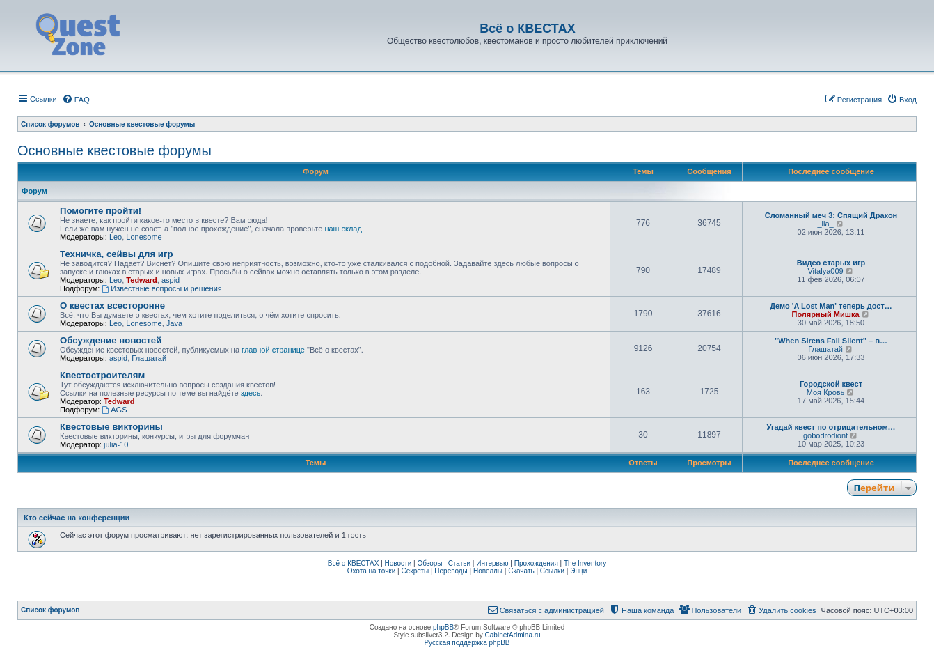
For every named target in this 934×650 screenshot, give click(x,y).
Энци (578, 571)
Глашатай (149, 358)
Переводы (450, 571)
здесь (251, 393)
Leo (115, 237)
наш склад (342, 228)
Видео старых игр (831, 262)
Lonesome (143, 237)
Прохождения (536, 563)
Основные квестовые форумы (114, 150)
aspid (170, 280)
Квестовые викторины (111, 426)
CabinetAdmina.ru (513, 635)
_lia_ (825, 223)
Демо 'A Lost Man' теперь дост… (831, 306)
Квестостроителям (102, 375)
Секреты (415, 571)
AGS (114, 409)
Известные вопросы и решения (161, 288)
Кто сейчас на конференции (76, 517)
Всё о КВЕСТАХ (353, 563)
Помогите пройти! (100, 211)
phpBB (443, 627)
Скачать (521, 571)
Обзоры (429, 563)
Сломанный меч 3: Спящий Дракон (831, 215)
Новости (398, 563)
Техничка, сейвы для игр (116, 254)
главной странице (273, 350)
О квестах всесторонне (112, 305)
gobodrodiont (825, 435)
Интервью (492, 563)
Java (174, 323)
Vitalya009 (825, 271)
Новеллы (487, 571)
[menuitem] (76, 99)
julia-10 (116, 444)
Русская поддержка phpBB (466, 643)
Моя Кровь (826, 392)
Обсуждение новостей (110, 340)
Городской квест (831, 384)
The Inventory (585, 563)
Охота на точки (371, 571)
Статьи (459, 563)
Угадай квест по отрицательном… (830, 427)
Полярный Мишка (826, 314)
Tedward (141, 280)
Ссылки (552, 571)
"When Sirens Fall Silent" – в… (831, 340)
